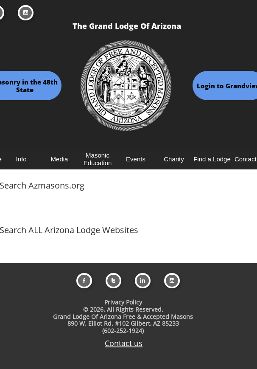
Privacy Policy (123, 302)
